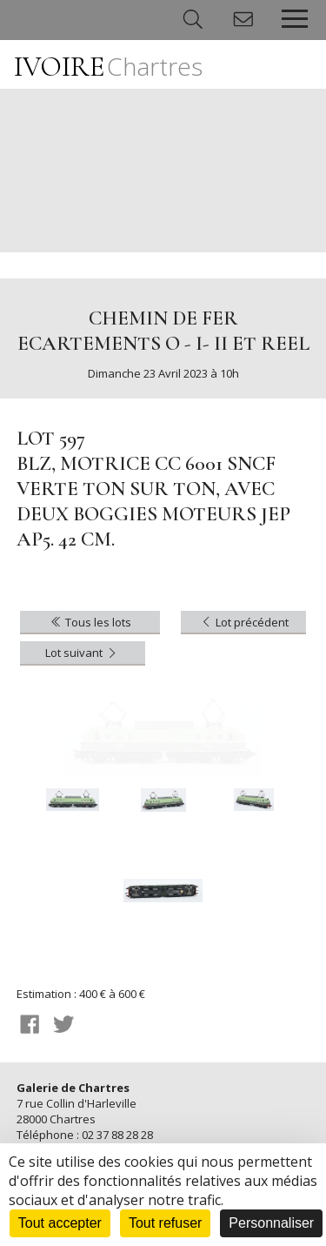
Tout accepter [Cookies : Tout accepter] (60, 1223)
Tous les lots (90, 622)
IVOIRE (108, 67)
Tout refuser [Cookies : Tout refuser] (165, 1223)
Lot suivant (82, 652)
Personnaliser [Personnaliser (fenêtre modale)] (271, 1223)
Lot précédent (244, 622)
